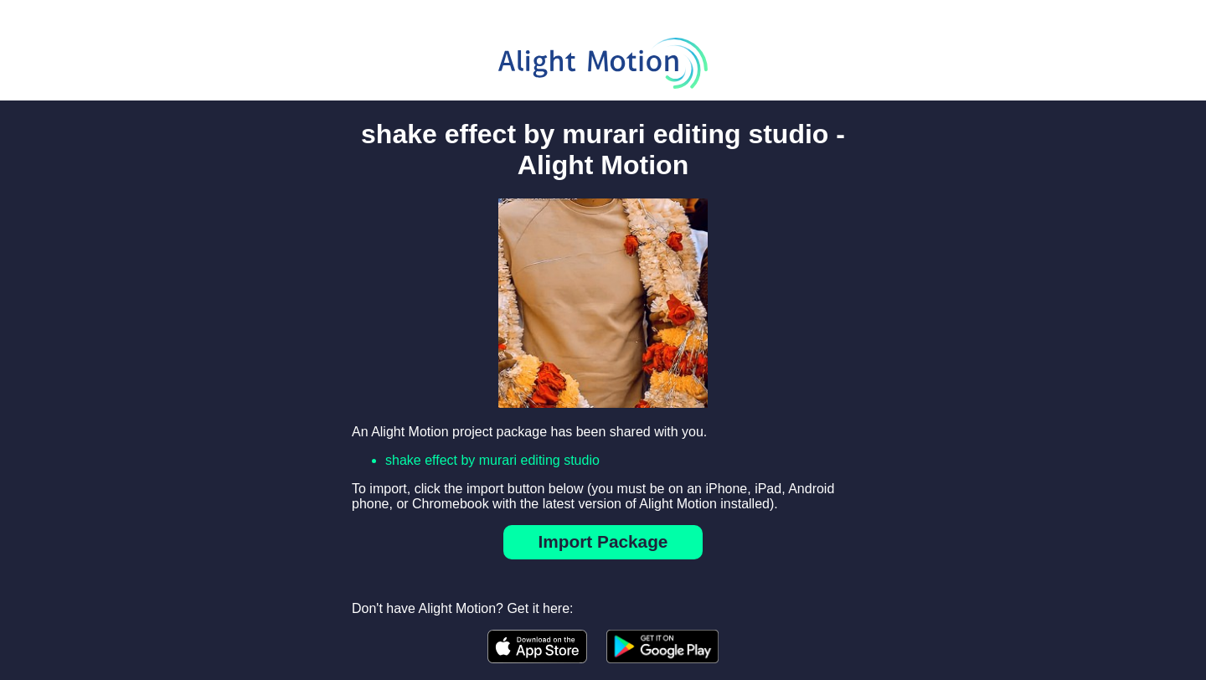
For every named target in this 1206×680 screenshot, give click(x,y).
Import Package (603, 541)
